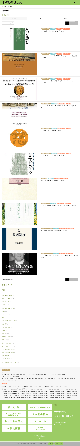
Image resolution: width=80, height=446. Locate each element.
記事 (4, 311)
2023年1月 (5, 395)
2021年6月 (40, 397)
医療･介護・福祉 (6, 301)
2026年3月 (9, 389)
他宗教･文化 (5, 305)
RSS (40, 438)
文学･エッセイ (6, 314)
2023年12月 (16, 393)
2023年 (23, 386)
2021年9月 (23, 397)
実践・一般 (5, 340)
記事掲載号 (4, 389)
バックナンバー (5, 386)
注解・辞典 (5, 324)
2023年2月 (74, 393)
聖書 (3, 317)
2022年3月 (63, 395)
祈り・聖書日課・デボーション (10, 362)
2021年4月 (52, 397)
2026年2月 (15, 389)
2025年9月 (45, 389)
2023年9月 (35, 393)
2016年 (52, 386)
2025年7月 (56, 389)
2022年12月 (10, 395)
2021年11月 (11, 397)
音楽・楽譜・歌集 (7, 327)
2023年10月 (28, 393)
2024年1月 (10, 393)
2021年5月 (46, 397)
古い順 (40, 18)
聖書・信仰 (5, 333)
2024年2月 (5, 393)
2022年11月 (17, 395)
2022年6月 (46, 395)
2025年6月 (62, 389)
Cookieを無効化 (59, 443)
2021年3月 (57, 397)
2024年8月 (46, 391)
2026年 (10, 386)
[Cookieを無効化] (78, 443)
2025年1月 (16, 391)
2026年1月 (21, 389)
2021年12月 (5, 397)
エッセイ (6, 388)
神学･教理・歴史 (7, 336)
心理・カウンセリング (8, 298)
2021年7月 (35, 397)
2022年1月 (74, 395)
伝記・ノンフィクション (9, 346)
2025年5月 (68, 389)
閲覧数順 (65, 18)
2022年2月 (69, 395)
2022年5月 (52, 395)
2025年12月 (26, 389)
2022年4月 (57, 395)
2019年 (40, 386)
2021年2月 (63, 397)
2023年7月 (46, 393)
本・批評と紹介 (23, 388)
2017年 (48, 386)
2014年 (61, 386)
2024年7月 (52, 391)
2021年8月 (29, 397)
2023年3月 (69, 393)
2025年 (15, 386)
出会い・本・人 (13, 388)
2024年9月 (40, 391)
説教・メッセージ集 (8, 343)
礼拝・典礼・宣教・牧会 (9, 349)
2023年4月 (63, 393)
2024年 (19, 386)
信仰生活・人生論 (7, 359)
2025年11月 (33, 389)
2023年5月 (57, 393)
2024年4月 (69, 391)
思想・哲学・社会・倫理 (9, 352)
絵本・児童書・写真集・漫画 (9, 320)
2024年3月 (74, 391)
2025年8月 (51, 389)
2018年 (44, 386)
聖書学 (4, 330)
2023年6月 (52, 393)
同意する (51, 443)
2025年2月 (10, 391)
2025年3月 (5, 391)
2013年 (65, 386)
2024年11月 (28, 391)
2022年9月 (29, 395)
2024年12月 (22, 391)
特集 (18, 388)
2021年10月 (17, 397)
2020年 (36, 386)
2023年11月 (22, 393)
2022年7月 (40, 395)
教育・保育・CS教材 (8, 295)
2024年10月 (34, 391)
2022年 (27, 386)
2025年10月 (39, 389)
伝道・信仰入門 (6, 355)
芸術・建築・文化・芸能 (9, 308)
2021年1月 (69, 397)
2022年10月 (23, 395)
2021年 (31, 386)
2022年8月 (35, 395)
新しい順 (14, 18)
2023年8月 (40, 393)
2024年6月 (57, 391)
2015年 (57, 386)
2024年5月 (63, 391)
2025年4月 (73, 389)
